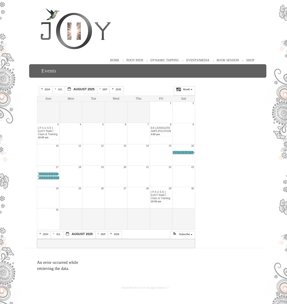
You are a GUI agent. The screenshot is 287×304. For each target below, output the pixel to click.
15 (170, 145)
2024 (46, 89)
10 (57, 145)
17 (57, 167)
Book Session (228, 60)
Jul (59, 89)
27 (125, 188)
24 (57, 188)
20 (125, 167)
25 (79, 188)
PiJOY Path (134, 60)
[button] (182, 235)
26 (102, 188)
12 (102, 145)
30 (192, 188)
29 (170, 188)
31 (57, 209)
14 (147, 145)
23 (192, 167)
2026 (117, 89)
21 (147, 167)
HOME (114, 60)
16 (192, 145)
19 (102, 167)
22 (170, 167)
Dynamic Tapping (164, 60)
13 (125, 145)
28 (147, 188)
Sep (104, 89)
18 (79, 167)
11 (79, 145)
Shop (250, 60)
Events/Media (197, 60)
